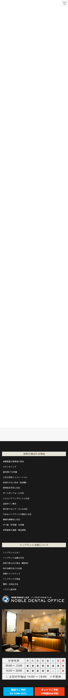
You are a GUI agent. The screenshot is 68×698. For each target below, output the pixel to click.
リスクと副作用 (9, 589)
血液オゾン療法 (9, 503)
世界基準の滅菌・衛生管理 (14, 530)
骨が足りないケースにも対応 (15, 509)
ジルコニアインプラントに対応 (16, 498)
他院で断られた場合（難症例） (16, 563)
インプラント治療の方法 (13, 557)
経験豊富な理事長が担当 (13, 461)
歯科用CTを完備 (10, 472)
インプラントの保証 (11, 578)
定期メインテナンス (11, 573)
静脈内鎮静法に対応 (11, 519)
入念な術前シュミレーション (15, 477)
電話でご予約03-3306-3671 (18, 691)
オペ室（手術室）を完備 (13, 524)
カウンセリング (9, 466)
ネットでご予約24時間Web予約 (49, 691)
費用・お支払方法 (10, 584)
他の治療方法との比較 (12, 568)
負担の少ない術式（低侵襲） (15, 482)
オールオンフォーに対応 (13, 493)
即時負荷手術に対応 (11, 487)
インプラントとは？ (11, 552)
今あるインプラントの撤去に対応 (17, 514)
